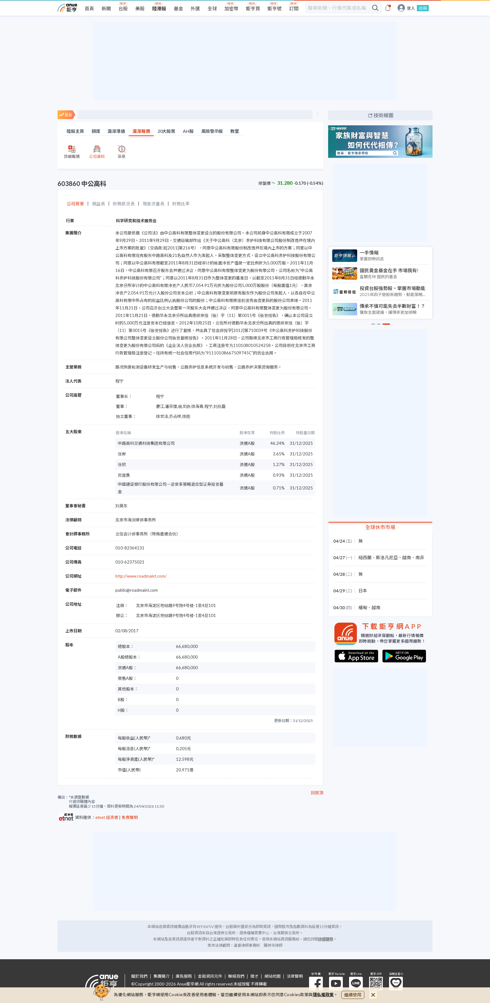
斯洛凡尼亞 (387, 557)
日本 (362, 590)
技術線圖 (383, 115)
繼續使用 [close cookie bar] (353, 994)
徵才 (254, 976)
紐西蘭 (365, 557)
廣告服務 (184, 976)
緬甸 (362, 607)
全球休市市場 (380, 527)
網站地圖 (272, 976)
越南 (406, 557)
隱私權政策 (323, 994)
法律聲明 (295, 976)
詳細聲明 (325, 939)
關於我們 (139, 976)
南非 (419, 557)
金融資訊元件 (210, 976)
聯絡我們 (236, 976)
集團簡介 (161, 976)
